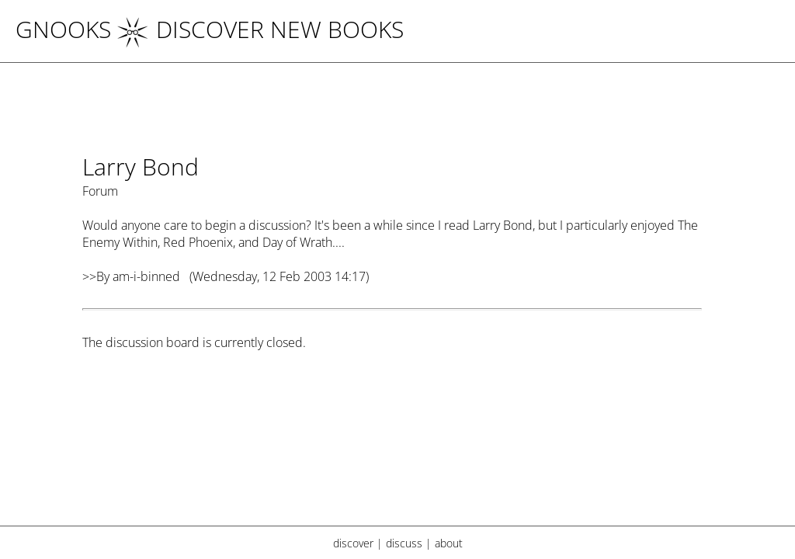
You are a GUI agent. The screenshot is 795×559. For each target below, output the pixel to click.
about (449, 543)
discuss (404, 543)
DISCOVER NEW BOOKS (260, 29)
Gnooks (63, 29)
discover (353, 543)
